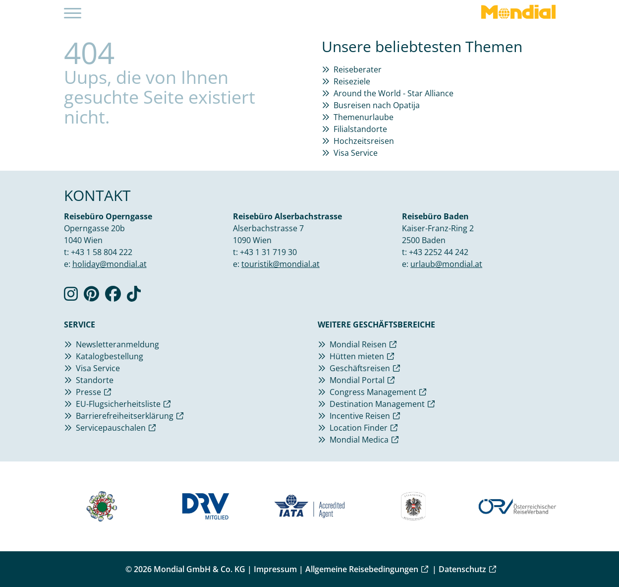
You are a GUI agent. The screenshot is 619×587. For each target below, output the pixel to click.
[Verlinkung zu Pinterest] (91, 296)
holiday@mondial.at (109, 264)
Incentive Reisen (360, 415)
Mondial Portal (357, 380)
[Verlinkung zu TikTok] (134, 296)
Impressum (275, 569)
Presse (88, 392)
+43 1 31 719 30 (268, 252)
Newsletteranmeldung (117, 344)
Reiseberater (358, 69)
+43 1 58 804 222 (101, 252)
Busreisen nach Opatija (377, 105)
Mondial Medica (359, 439)
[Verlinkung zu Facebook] (113, 296)
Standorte (94, 380)
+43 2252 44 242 (438, 252)
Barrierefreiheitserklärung (124, 415)
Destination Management (377, 403)
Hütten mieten (357, 356)
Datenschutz (462, 569)
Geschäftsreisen (360, 368)
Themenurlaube (364, 117)
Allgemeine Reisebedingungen (361, 569)
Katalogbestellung (109, 356)
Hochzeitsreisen (364, 140)
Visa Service (356, 152)
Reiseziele (352, 81)
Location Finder (359, 427)
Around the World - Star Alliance (393, 93)
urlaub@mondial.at (446, 264)
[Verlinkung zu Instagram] (71, 296)
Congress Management (373, 392)
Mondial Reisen (358, 344)
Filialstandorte (360, 129)
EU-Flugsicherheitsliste (118, 403)
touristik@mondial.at (280, 264)
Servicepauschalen (111, 427)
